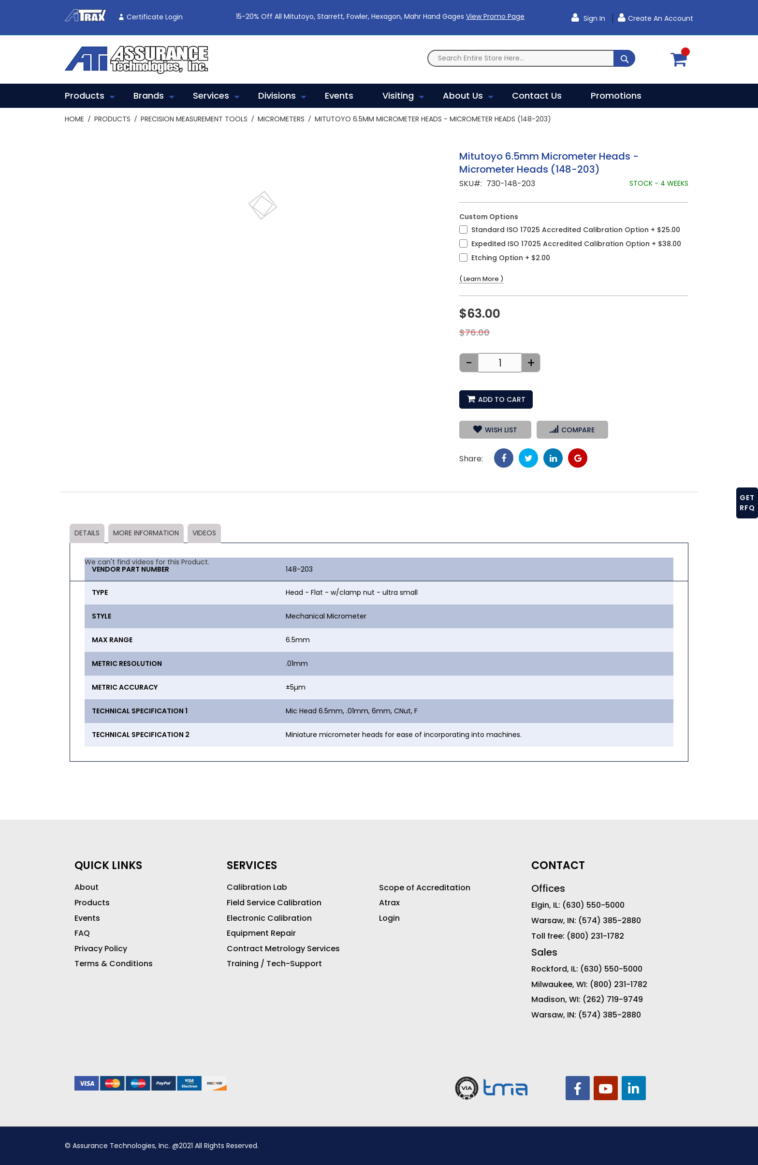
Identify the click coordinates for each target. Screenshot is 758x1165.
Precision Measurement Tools (194, 119)
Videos (204, 533)
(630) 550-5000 (593, 905)
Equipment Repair (261, 933)
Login (389, 918)
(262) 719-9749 (613, 999)
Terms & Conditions (113, 964)
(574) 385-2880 (609, 920)
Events (87, 918)
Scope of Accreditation (424, 888)
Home (74, 119)
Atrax (389, 903)
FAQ (82, 933)
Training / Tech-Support (274, 964)
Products (112, 119)
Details (87, 533)
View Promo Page (495, 16)
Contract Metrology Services (283, 949)
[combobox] (531, 58)
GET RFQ (747, 503)
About (86, 887)
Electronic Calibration (269, 918)
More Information (146, 533)
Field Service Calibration (274, 903)
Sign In (593, 18)
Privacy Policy (100, 949)
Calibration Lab (257, 887)
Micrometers (281, 119)
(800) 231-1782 (595, 936)
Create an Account (660, 18)
